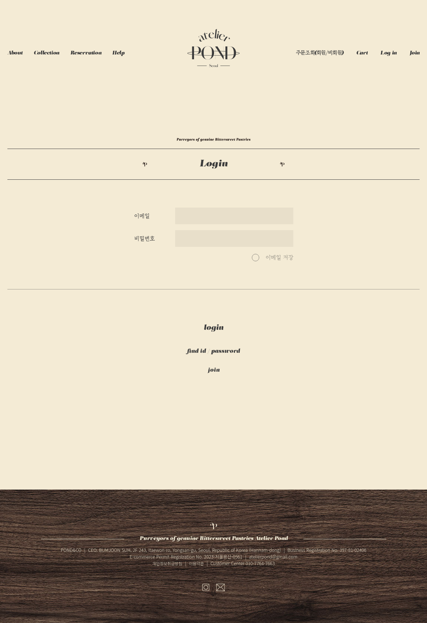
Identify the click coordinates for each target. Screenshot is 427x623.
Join (415, 53)
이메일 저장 (279, 257)
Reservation (85, 53)
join (214, 370)
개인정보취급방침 (167, 563)
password (225, 351)
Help (118, 53)
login (213, 328)
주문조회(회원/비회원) (319, 53)
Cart (361, 53)
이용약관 (196, 563)
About (15, 53)
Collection (46, 53)
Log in (388, 53)
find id (196, 351)
